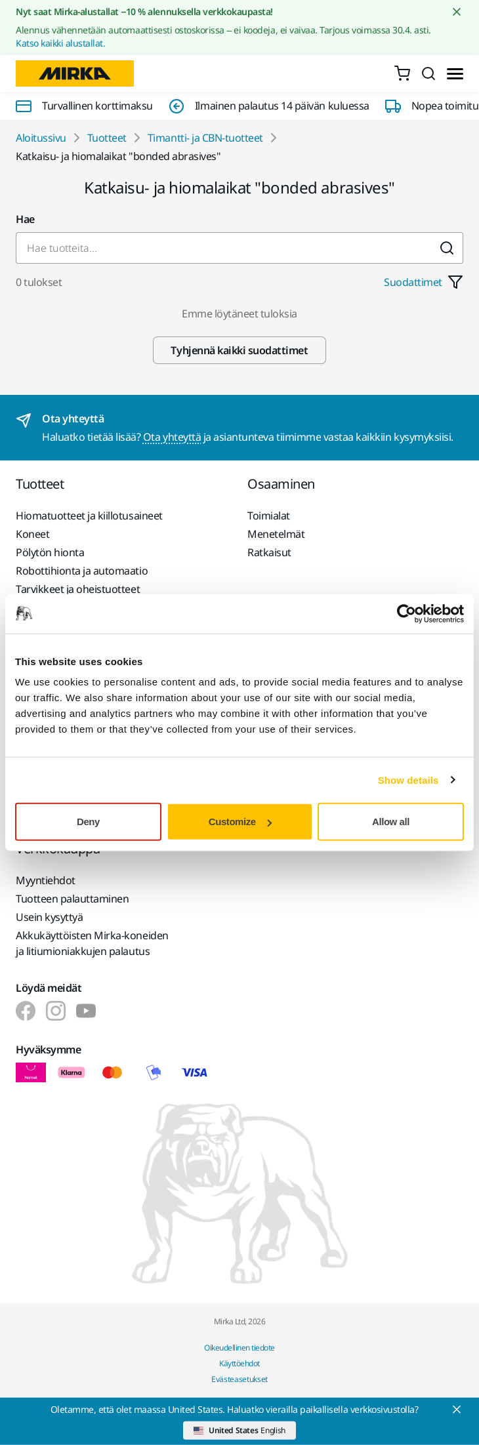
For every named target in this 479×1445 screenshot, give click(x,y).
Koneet (32, 534)
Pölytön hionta (50, 552)
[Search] (428, 73)
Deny (88, 821)
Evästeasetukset (239, 1379)
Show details (408, 779)
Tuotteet (107, 138)
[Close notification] (456, 11)
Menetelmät (275, 534)
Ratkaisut (269, 552)
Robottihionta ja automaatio (82, 570)
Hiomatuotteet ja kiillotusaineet (89, 515)
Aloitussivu (41, 138)
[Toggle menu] (455, 73)
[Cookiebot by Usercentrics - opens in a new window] (406, 613)
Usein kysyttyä (49, 917)
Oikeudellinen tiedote (239, 1347)
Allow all (390, 821)
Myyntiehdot (45, 880)
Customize (240, 821)
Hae (25, 219)
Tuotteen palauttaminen (72, 898)
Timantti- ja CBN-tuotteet (205, 138)
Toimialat (268, 515)
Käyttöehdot (239, 1363)
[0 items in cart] (402, 73)
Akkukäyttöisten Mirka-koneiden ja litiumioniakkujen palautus (92, 943)
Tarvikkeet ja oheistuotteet (78, 589)
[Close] (456, 1409)
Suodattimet (423, 282)
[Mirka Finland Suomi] (25, 1011)
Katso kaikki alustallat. (60, 43)
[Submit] (447, 248)
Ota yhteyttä (172, 437)
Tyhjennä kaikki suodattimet (239, 350)
